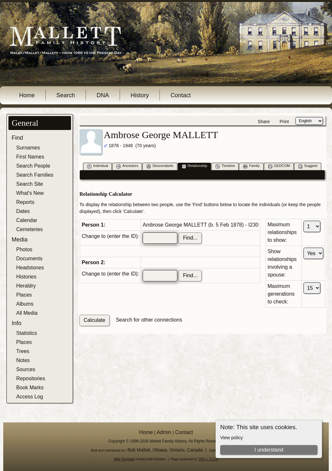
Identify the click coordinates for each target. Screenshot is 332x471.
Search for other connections (149, 320)
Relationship (195, 166)
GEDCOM (279, 166)
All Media (27, 313)
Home (27, 95)
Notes (23, 360)
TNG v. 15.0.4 (208, 459)
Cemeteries (29, 229)
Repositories (30, 378)
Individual (97, 166)
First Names (30, 156)
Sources (25, 369)
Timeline (225, 166)
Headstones (30, 267)
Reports (25, 202)
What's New (30, 193)
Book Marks (29, 387)
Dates (23, 211)
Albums (24, 304)
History (140, 95)
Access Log (29, 396)
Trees (22, 351)
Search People (33, 166)
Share (264, 121)
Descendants (160, 166)
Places (24, 295)
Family (251, 166)
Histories (26, 276)
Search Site (29, 184)
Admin (164, 432)
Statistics (26, 333)
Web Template (124, 459)
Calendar (26, 220)
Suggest (307, 166)
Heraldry (26, 285)
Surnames (28, 147)
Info (16, 323)
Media (20, 239)
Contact (181, 95)
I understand (269, 450)
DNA (103, 95)
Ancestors (127, 166)
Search (65, 95)
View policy (231, 437)
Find (17, 138)
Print (284, 121)
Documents (29, 258)
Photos (24, 249)
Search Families (34, 175)
